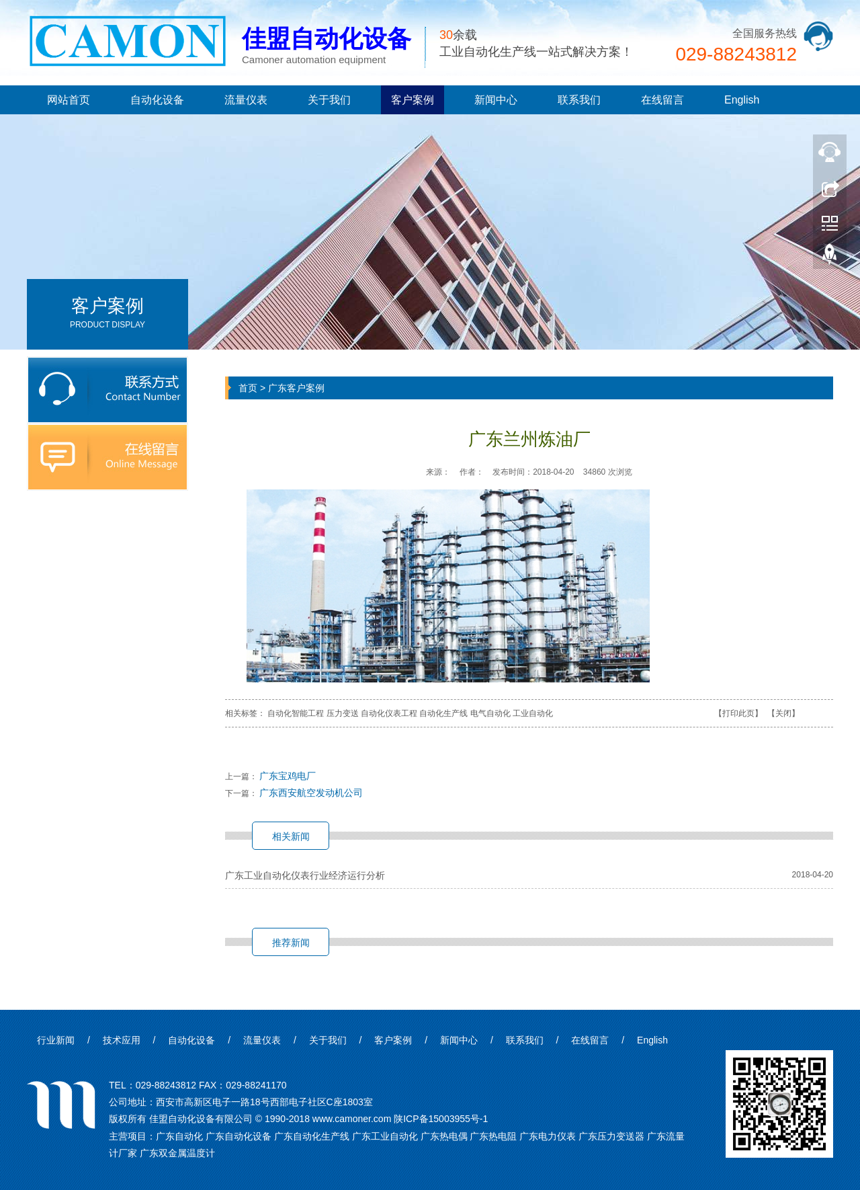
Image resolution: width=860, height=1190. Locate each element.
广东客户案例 (296, 388)
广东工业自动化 (385, 1136)
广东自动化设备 (238, 1136)
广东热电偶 (444, 1136)
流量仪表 (245, 100)
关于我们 (329, 100)
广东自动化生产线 (311, 1136)
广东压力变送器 (611, 1136)
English (741, 100)
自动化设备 (157, 100)
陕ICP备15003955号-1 (441, 1118)
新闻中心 (495, 100)
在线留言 (662, 100)
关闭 (783, 713)
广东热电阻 (493, 1136)
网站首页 (68, 100)
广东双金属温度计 (177, 1153)
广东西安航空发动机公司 (311, 792)
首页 (248, 388)
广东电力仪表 (547, 1136)
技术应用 (121, 1040)
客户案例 (412, 100)
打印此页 (738, 713)
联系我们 (579, 100)
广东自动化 (179, 1136)
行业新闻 (56, 1040)
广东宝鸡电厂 (287, 775)
